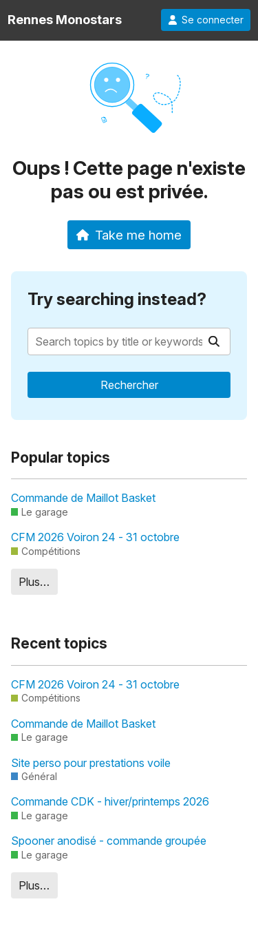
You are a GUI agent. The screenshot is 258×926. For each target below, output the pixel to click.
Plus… (34, 582)
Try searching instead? (117, 299)
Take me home (129, 234)
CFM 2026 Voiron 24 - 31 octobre (95, 537)
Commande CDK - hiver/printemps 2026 (110, 801)
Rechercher (129, 385)
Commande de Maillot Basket (83, 498)
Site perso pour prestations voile (91, 763)
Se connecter (206, 19)
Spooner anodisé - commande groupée (108, 841)
